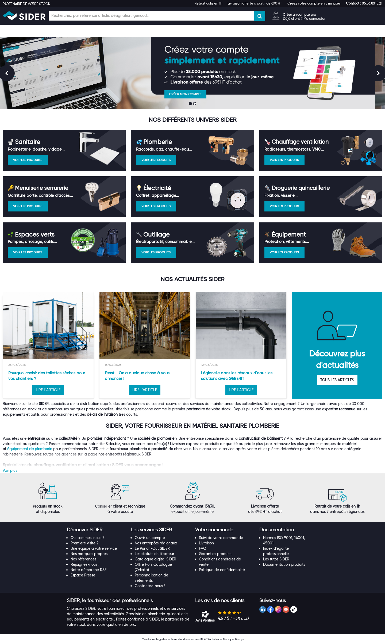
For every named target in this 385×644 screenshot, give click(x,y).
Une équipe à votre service (94, 548)
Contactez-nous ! (150, 585)
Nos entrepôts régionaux (156, 543)
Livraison (206, 543)
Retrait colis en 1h (208, 3)
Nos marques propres (89, 553)
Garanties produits (215, 553)
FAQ (202, 548)
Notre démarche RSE (88, 569)
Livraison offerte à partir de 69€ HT (255, 3)
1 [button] (190, 104)
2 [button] (195, 104)
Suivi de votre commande (221, 537)
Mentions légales (154, 639)
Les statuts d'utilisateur (154, 553)
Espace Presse (83, 575)
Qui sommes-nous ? (88, 537)
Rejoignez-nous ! (85, 564)
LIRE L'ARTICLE (48, 389)
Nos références (83, 559)
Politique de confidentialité (222, 569)
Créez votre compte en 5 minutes (314, 3)
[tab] (96, 530)
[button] (364, 3)
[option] (48, 345)
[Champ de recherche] (151, 16)
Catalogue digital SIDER (155, 559)
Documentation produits (284, 564)
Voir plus (10, 470)
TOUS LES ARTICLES (337, 380)
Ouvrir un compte (150, 537)
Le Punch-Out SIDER (152, 548)
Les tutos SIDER (276, 559)
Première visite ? (85, 543)
